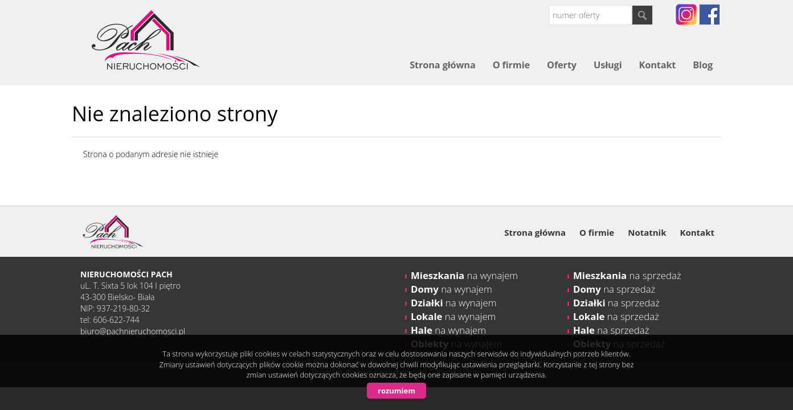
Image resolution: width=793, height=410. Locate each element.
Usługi (608, 65)
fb (709, 14)
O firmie (511, 65)
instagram (686, 14)
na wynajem (464, 275)
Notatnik (647, 232)
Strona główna (442, 65)
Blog (703, 65)
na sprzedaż (627, 275)
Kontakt (657, 65)
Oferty (562, 65)
